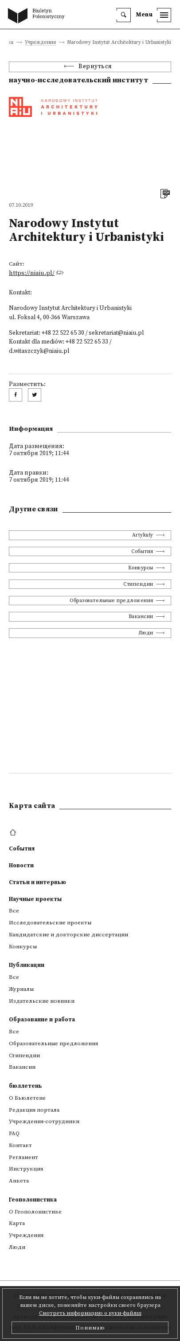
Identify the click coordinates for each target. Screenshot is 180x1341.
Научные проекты (35, 899)
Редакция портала (34, 1109)
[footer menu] (14, 832)
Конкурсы (140, 567)
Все (14, 910)
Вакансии (141, 616)
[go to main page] (38, 16)
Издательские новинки (41, 1001)
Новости (21, 865)
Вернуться (95, 66)
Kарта (17, 1223)
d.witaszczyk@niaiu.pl (39, 351)
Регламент (23, 1157)
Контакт (20, 1145)
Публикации (26, 965)
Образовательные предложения (111, 600)
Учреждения (40, 43)
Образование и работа (42, 1019)
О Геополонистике (35, 1211)
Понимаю (90, 1327)
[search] (124, 15)
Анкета (19, 1180)
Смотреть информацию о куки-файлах (90, 1313)
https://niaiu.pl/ (32, 273)
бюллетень (25, 1086)
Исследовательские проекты (50, 922)
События (142, 551)
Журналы (21, 989)
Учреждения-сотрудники (44, 1121)
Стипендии (138, 584)
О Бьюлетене (27, 1097)
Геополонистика (33, 1199)
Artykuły (142, 535)
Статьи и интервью (37, 882)
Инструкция (26, 1168)
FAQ (14, 1133)
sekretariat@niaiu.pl (116, 333)
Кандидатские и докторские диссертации (68, 934)
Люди (145, 633)
